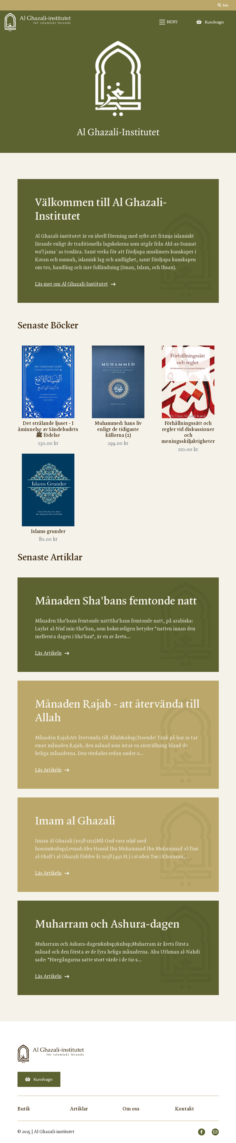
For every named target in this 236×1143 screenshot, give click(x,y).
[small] (201, 1131)
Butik (24, 1109)
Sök (223, 5)
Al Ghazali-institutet (54, 1132)
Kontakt (184, 1109)
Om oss (131, 1109)
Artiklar (79, 1109)
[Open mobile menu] (169, 22)
